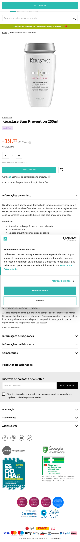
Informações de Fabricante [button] (18, 344)
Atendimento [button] (9, 417)
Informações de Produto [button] (16, 195)
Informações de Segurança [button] (18, 336)
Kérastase (7, 117)
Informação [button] (8, 409)
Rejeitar (40, 300)
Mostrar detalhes (61, 280)
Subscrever (67, 385)
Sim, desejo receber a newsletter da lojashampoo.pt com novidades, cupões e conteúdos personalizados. (39, 396)
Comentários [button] (10, 353)
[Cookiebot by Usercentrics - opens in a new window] (63, 239)
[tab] (40, 196)
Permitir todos (40, 290)
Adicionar (29, 169)
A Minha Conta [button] (9, 426)
